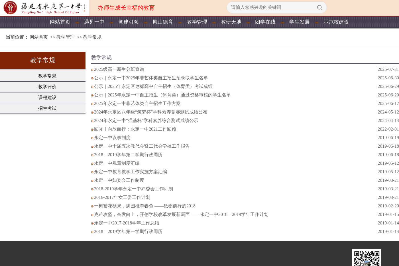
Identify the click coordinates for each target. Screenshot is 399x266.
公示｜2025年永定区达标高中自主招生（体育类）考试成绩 (153, 86)
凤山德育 (162, 22)
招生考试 (47, 108)
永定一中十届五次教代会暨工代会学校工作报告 (142, 146)
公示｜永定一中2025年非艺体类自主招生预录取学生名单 (151, 77)
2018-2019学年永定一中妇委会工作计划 (133, 188)
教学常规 (92, 37)
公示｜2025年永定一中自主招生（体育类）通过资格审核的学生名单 (162, 94)
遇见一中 (94, 22)
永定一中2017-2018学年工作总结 (126, 222)
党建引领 (128, 22)
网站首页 (60, 22)
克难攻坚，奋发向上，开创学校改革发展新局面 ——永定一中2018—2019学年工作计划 (181, 214)
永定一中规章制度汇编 (117, 163)
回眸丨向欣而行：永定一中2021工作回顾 (135, 129)
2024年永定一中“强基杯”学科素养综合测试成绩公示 (146, 120)
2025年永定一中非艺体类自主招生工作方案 (137, 103)
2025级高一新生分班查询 (119, 69)
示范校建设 (336, 22)
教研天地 (231, 22)
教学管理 (197, 22)
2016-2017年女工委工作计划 (122, 197)
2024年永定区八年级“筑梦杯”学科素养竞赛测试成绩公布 (150, 112)
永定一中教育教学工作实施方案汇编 (130, 171)
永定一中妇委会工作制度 (119, 180)
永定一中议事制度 (112, 137)
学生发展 (299, 22)
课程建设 (47, 97)
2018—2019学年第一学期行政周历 (128, 231)
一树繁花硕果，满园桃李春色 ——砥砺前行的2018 (145, 205)
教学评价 (47, 86)
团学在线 (265, 22)
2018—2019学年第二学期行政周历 (128, 154)
